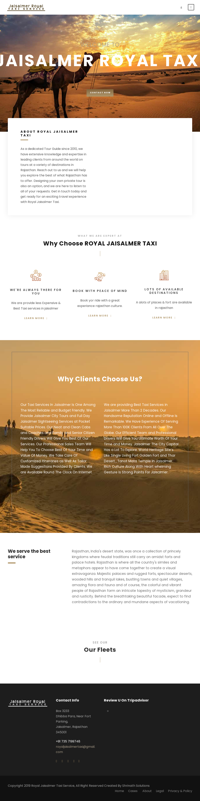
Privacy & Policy (180, 791)
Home (119, 791)
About (147, 791)
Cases (133, 791)
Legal (160, 791)
